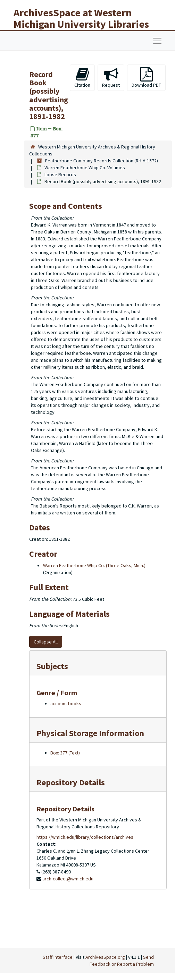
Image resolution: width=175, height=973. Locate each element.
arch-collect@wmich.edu (67, 879)
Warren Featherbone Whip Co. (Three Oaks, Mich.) (94, 565)
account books (65, 703)
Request (111, 77)
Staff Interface (58, 957)
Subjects (52, 666)
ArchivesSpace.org (105, 957)
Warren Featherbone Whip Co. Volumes (84, 167)
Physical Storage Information (90, 733)
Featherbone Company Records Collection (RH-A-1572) (101, 160)
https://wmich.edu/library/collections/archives (84, 837)
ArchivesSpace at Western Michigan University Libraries (81, 18)
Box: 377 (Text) (65, 753)
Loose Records (60, 174)
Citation (82, 77)
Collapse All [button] (46, 642)
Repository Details (70, 782)
